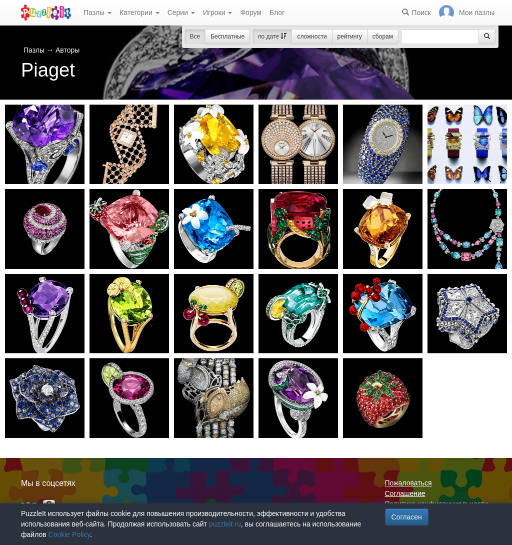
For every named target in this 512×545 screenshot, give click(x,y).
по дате (272, 36)
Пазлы (98, 13)
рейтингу (350, 36)
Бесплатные (227, 36)
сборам (382, 36)
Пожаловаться (408, 483)
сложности (311, 36)
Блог (277, 13)
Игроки (217, 13)
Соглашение (405, 493)
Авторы (68, 50)
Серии (181, 13)
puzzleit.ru (225, 524)
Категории (140, 13)
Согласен (407, 517)
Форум (251, 13)
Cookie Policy (69, 534)
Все (195, 36)
